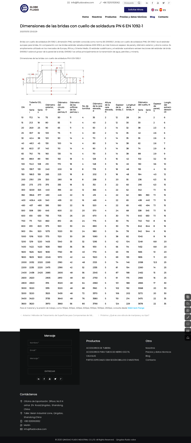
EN (156, 10)
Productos (110, 17)
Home (85, 17)
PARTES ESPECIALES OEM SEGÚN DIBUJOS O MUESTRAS (112, 359)
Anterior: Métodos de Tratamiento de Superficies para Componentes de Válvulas (58, 317)
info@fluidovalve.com (82, 2)
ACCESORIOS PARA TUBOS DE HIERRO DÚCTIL (108, 351)
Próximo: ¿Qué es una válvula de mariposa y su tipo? (124, 317)
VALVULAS (91, 355)
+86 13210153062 (111, 2)
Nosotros (97, 17)
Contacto (163, 17)
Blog (152, 17)
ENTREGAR (50, 371)
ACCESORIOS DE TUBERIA (98, 347)
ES (164, 10)
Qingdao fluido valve (126, 439)
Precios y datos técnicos (133, 17)
